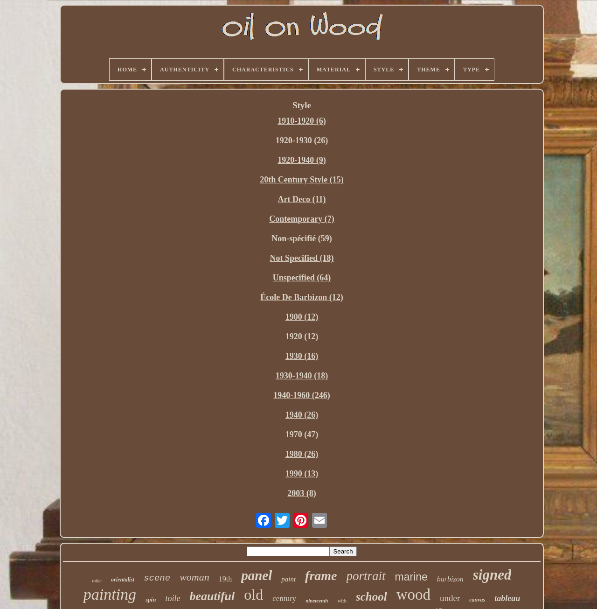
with (342, 600)
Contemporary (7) (301, 219)
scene (157, 578)
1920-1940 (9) (302, 160)
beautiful (212, 596)
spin (151, 599)
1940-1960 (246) (301, 395)
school (371, 596)
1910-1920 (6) (302, 121)
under (450, 598)
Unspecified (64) (302, 277)
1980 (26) (302, 454)
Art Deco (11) (302, 199)
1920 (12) (302, 336)
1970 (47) (302, 434)
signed (492, 575)
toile (172, 598)
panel (256, 575)
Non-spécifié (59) (301, 238)
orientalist (122, 579)
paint (288, 579)
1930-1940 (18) (302, 375)
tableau (507, 598)
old (253, 594)
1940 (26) (302, 415)
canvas (477, 599)
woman (194, 577)
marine (411, 577)
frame (321, 575)
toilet (97, 580)
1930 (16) (302, 356)
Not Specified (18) (302, 258)
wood (413, 594)
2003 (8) (301, 493)
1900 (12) (302, 317)
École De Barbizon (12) (301, 297)
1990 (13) (302, 473)
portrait (366, 576)
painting (109, 594)
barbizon (450, 579)
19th (225, 579)
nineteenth (316, 600)
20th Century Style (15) (301, 179)
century (284, 598)
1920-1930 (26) (302, 140)
